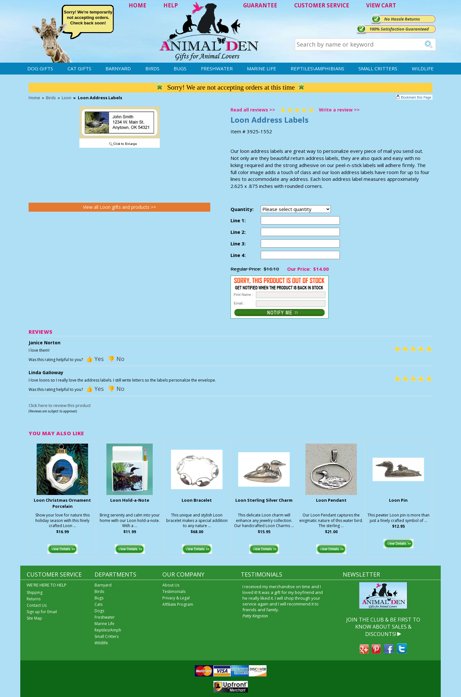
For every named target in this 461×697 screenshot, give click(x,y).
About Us (170, 585)
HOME (137, 5)
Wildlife (423, 68)
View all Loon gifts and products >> (119, 207)
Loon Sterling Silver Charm (264, 500)
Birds (152, 68)
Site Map (34, 618)
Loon (66, 98)
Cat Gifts (79, 68)
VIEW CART (381, 5)
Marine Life (261, 68)
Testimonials (173, 591)
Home (34, 98)
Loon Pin (398, 500)
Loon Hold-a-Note (129, 500)
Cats (99, 604)
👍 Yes (95, 359)
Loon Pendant (331, 500)
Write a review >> (339, 109)
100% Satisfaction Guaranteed (399, 29)
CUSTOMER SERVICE (321, 5)
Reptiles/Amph (108, 630)
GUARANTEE (260, 5)
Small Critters (377, 68)
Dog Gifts (40, 68)
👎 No (116, 359)
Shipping (34, 592)
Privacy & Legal (176, 598)
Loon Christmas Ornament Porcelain (62, 503)
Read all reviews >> (252, 109)
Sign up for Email (42, 611)
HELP (170, 5)
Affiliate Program (177, 604)
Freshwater (217, 68)
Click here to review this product (60, 405)
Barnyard (118, 68)
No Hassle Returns (402, 19)
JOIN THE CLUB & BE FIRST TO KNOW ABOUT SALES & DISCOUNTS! (383, 627)
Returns (34, 599)
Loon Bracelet (197, 500)
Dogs (99, 610)
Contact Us (37, 605)
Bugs (180, 68)
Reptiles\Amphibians (317, 68)
